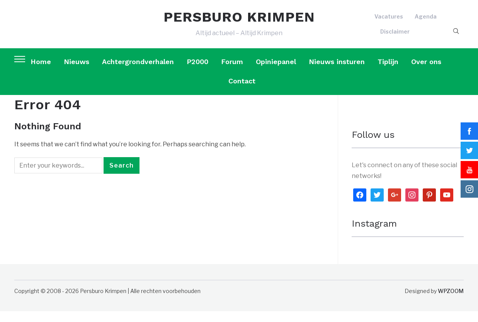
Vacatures (388, 22)
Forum (232, 72)
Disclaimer (395, 37)
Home (41, 72)
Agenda (426, 22)
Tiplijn (388, 72)
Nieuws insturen (337, 72)
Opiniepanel (276, 72)
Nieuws (76, 72)
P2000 (197, 72)
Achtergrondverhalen (138, 72)
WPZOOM (451, 302)
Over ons (426, 72)
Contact (241, 92)
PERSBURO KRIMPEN (239, 22)
